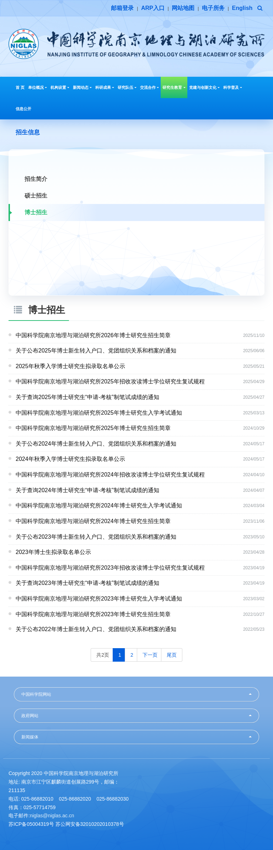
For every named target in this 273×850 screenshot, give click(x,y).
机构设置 (59, 87)
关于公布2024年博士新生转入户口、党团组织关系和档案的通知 (96, 444)
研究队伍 (127, 87)
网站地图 (183, 8)
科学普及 (232, 87)
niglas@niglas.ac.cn (52, 815)
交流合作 (149, 87)
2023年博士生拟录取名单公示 (53, 552)
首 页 (20, 87)
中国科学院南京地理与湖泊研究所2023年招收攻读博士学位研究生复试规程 (110, 568)
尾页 (172, 655)
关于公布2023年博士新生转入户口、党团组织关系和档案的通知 (96, 537)
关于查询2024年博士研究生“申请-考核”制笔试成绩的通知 (87, 490)
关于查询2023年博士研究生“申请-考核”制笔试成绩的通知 (87, 583)
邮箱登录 (122, 8)
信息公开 (23, 109)
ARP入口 (153, 8)
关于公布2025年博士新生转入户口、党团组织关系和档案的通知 (96, 351)
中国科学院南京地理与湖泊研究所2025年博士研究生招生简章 (93, 428)
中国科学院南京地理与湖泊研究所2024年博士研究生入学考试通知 (99, 505)
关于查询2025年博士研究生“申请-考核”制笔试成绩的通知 (87, 397)
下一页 (150, 655)
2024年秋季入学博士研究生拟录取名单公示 (70, 459)
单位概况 (37, 87)
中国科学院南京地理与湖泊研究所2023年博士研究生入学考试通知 (99, 599)
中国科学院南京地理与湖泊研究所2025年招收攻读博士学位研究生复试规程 (110, 381)
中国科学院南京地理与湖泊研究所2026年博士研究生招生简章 (93, 335)
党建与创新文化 (204, 87)
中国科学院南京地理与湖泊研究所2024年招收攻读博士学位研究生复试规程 (110, 475)
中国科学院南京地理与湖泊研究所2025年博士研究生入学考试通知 (99, 413)
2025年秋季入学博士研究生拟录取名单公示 (70, 366)
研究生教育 (173, 87)
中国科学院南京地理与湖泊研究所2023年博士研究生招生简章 (93, 614)
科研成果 (104, 87)
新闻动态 (82, 87)
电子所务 (213, 8)
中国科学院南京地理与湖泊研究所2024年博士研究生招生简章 (93, 521)
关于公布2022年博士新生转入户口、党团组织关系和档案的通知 (96, 629)
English (242, 8)
